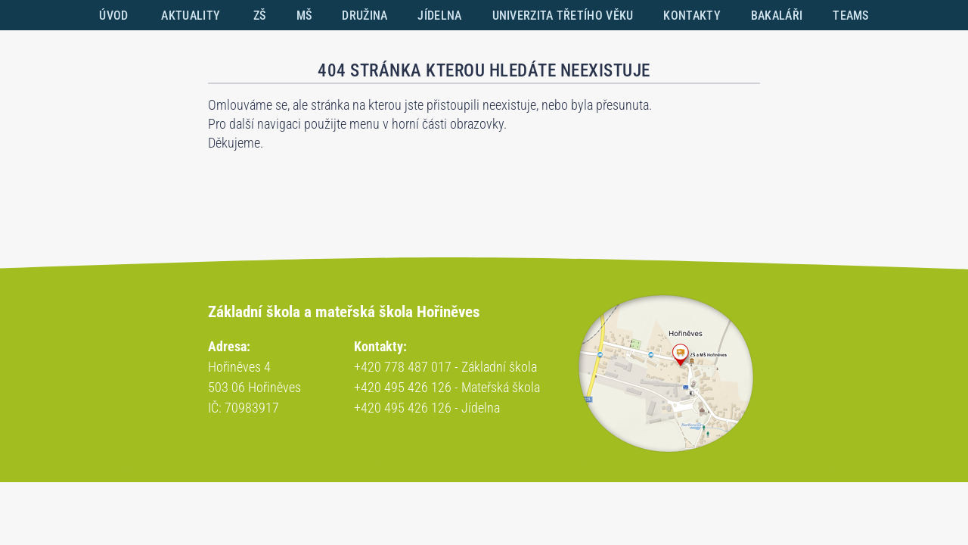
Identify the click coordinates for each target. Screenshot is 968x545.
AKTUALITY (190, 15)
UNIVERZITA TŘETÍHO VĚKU (563, 15)
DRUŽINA (364, 15)
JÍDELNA (439, 15)
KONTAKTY (691, 15)
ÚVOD (113, 15)
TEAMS (851, 15)
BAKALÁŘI (776, 15)
